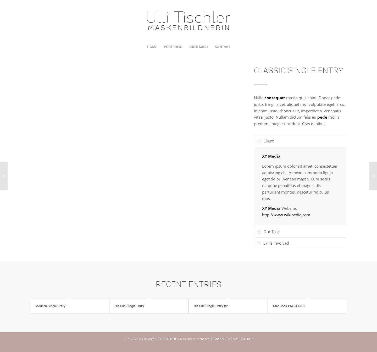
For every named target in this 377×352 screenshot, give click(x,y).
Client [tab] (265, 141)
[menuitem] (151, 46)
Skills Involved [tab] (273, 243)
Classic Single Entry (129, 306)
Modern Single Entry (50, 306)
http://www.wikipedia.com (286, 214)
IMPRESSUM (222, 339)
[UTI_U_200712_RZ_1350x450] (189, 20)
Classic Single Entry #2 (211, 306)
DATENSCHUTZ (243, 339)
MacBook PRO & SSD (289, 306)
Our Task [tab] (268, 231)
